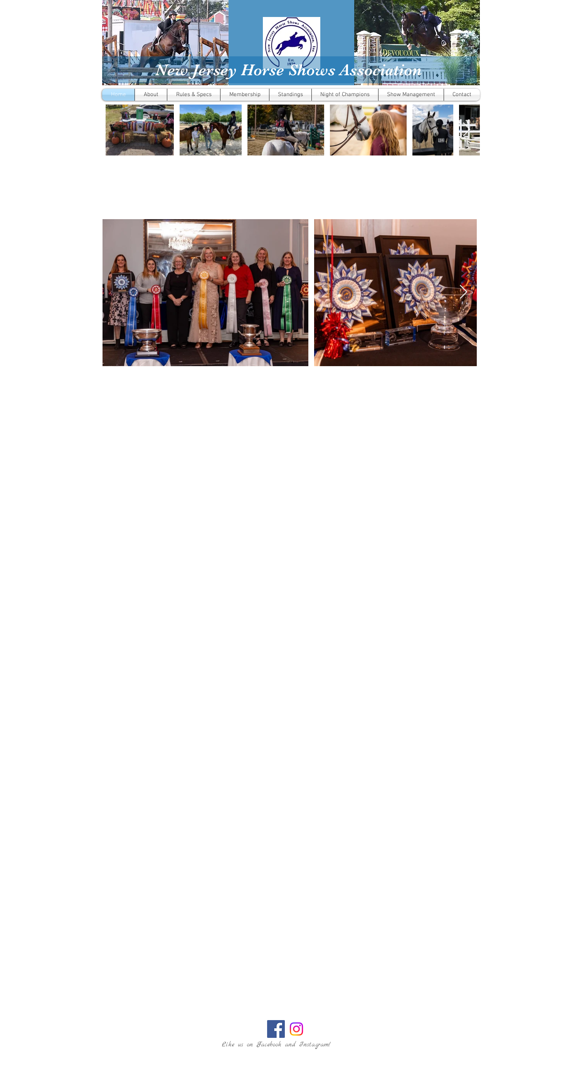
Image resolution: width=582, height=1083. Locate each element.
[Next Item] (466, 129)
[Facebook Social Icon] (276, 1029)
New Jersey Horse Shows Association (288, 70)
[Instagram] (296, 1029)
